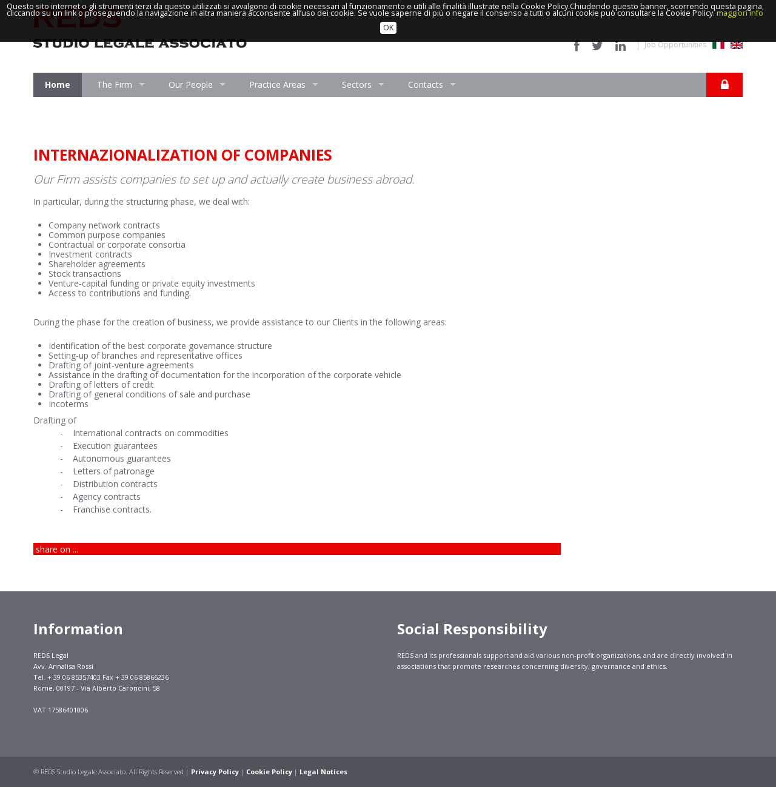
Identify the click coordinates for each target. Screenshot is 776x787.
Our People (191, 84)
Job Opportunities (675, 44)
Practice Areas (277, 84)
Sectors (357, 84)
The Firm (114, 84)
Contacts (425, 84)
